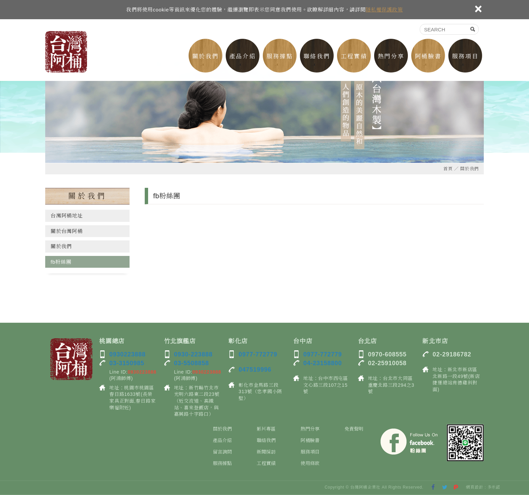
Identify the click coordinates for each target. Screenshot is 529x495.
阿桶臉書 (428, 56)
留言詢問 (222, 452)
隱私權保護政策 (384, 9)
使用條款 (310, 463)
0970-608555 (387, 354)
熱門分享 (391, 56)
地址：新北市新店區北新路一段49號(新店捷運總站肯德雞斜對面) (456, 379)
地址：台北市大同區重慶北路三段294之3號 (391, 385)
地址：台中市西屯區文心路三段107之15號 (325, 385)
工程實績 (354, 56)
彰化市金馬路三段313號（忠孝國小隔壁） (260, 391)
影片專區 (266, 429)
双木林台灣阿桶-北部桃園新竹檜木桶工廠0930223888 (66, 51)
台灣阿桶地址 (67, 216)
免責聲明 (353, 429)
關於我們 (205, 56)
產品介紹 (242, 56)
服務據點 (280, 56)
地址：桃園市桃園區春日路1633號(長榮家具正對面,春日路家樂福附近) (132, 397)
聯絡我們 (317, 56)
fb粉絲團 (61, 262)
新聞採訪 (266, 452)
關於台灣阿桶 (67, 231)
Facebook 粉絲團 (409, 442)
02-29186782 (452, 354)
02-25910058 (387, 363)
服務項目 (465, 56)
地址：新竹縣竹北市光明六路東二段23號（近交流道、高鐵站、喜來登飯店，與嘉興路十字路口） (197, 401)
